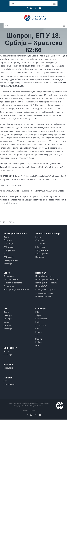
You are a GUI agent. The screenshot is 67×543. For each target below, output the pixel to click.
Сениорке (39, 240)
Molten (38, 342)
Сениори (8, 240)
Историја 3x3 (41, 286)
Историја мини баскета (46, 282)
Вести (6, 237)
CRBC (37, 328)
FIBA (5, 381)
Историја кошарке (43, 276)
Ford (37, 345)
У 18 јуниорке (41, 250)
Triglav (38, 315)
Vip (36, 335)
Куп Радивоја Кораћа (45, 289)
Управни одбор (11, 279)
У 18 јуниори (9, 250)
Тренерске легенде (44, 293)
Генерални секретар (13, 282)
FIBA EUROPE (9, 384)
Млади (6, 322)
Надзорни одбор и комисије (16, 289)
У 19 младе (40, 247)
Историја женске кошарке (47, 279)
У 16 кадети (9, 257)
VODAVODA (40, 325)
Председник (9, 276)
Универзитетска (11, 260)
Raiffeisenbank (41, 318)
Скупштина (9, 286)
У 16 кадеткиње (42, 253)
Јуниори (7, 325)
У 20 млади (8, 243)
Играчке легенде (43, 296)
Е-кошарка (8, 368)
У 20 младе (40, 243)
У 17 (5, 253)
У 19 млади (8, 247)
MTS (37, 312)
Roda (37, 322)
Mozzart (39, 332)
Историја (8, 263)
